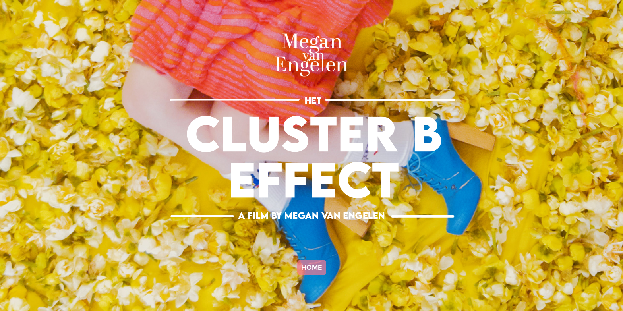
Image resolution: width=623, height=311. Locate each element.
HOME (311, 267)
